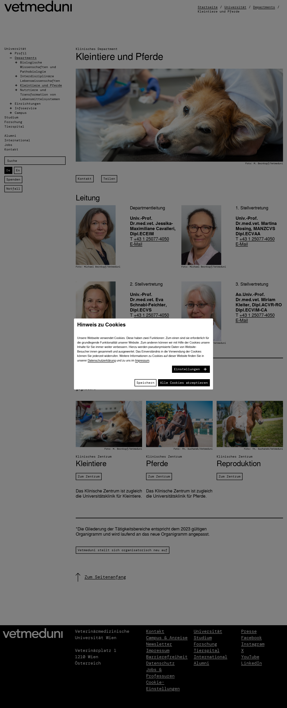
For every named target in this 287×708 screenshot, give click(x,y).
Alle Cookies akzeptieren (184, 383)
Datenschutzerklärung (102, 360)
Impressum (142, 360)
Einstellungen (187, 369)
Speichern (145, 383)
